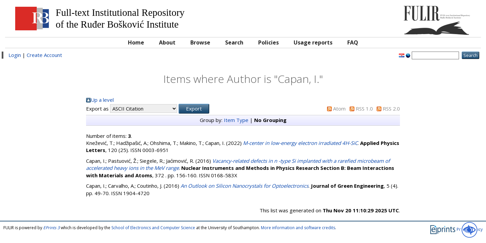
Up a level (102, 99)
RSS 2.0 (391, 108)
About (167, 42)
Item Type (236, 120)
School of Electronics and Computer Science (153, 228)
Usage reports (313, 42)
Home (136, 42)
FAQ (352, 42)
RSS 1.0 (364, 108)
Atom (339, 108)
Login (14, 55)
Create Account (44, 55)
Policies (268, 42)
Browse (200, 42)
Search (234, 42)
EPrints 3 (51, 228)
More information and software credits (298, 228)
